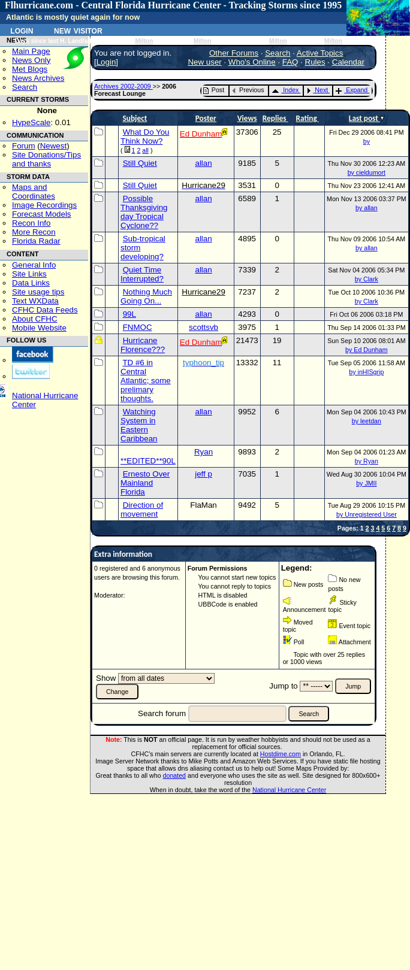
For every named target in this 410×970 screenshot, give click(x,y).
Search (24, 87)
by (366, 141)
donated (174, 775)
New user (204, 61)
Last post (364, 118)
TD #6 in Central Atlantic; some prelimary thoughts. (145, 380)
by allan (366, 207)
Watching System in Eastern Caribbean (139, 425)
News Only (31, 60)
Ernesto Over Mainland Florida (145, 482)
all (145, 150)
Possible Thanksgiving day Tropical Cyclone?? (144, 212)
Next (317, 89)
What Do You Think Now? (145, 137)
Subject (134, 118)
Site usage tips (38, 291)
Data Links (31, 282)
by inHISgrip (366, 371)
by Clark (366, 279)
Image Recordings (44, 205)
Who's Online (252, 61)
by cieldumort (366, 172)
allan (203, 163)
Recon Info (31, 223)
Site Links (29, 273)
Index (285, 89)
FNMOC (137, 327)
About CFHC (35, 318)
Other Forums (233, 52)
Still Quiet (140, 163)
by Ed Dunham (366, 349)
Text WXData (35, 300)
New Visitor (78, 30)
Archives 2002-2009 (123, 86)
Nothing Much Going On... (146, 296)
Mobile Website (39, 327)
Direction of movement (141, 510)
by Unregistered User (366, 514)
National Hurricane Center (289, 789)
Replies (275, 118)
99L (129, 314)
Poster (205, 118)
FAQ (290, 61)
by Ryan (366, 461)
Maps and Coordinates (33, 192)
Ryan (203, 451)
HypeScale (31, 122)
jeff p (203, 473)
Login (21, 30)
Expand (351, 89)
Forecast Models (41, 214)
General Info (34, 264)
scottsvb (203, 327)
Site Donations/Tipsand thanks (46, 159)
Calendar (348, 61)
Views (247, 118)
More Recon (34, 232)
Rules (315, 61)
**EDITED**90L (148, 460)
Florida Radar (36, 241)
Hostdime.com (280, 753)
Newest (53, 145)
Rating (307, 118)
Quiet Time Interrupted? (142, 274)
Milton (144, 41)
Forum (23, 145)
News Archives (38, 78)
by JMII (366, 483)
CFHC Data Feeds (45, 309)
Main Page (31, 51)
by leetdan (366, 421)
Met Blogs (29, 69)
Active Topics (320, 52)
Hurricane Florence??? (142, 345)
